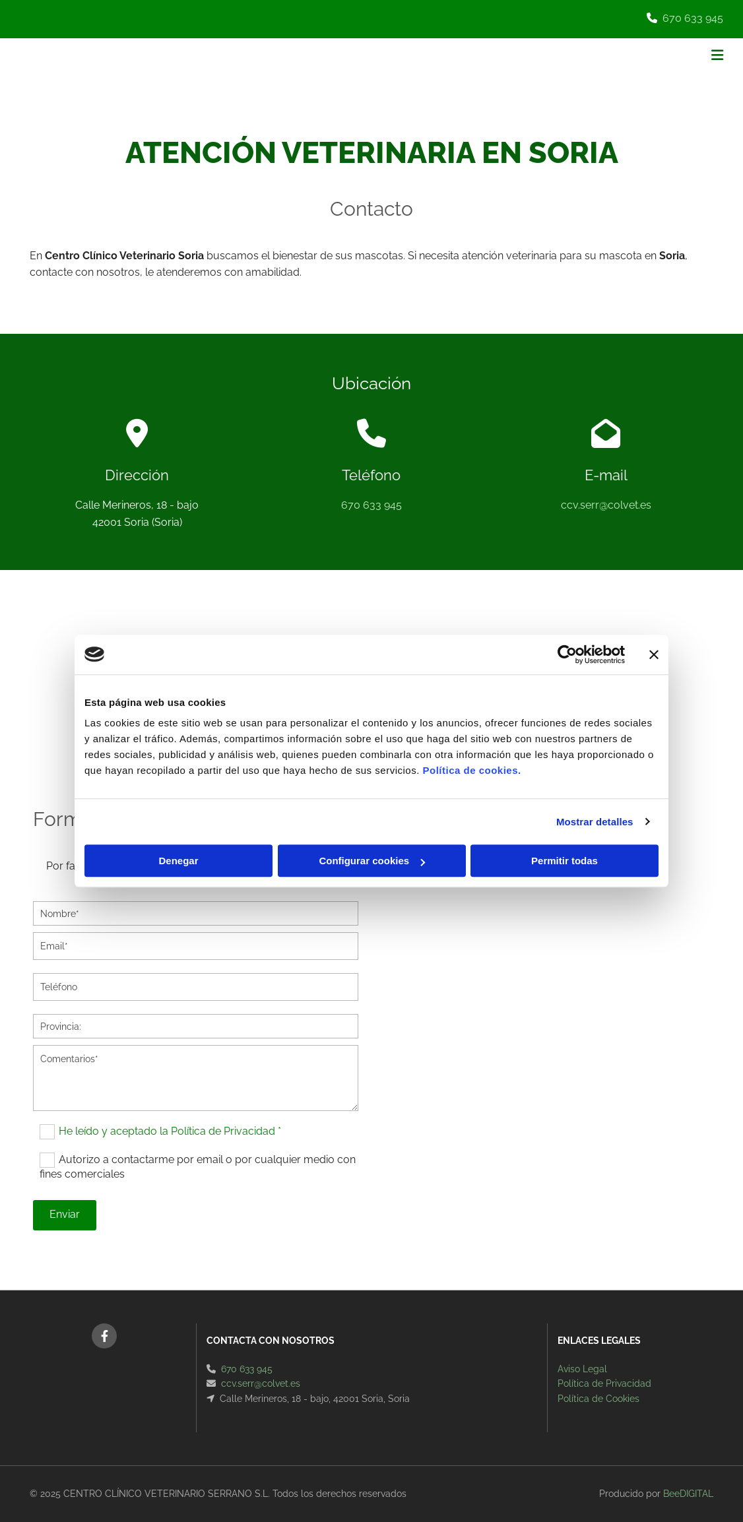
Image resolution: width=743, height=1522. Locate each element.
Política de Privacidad (604, 1383)
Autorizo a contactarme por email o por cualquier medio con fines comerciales (198, 1166)
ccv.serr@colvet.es (606, 505)
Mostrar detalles (594, 821)
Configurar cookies (372, 860)
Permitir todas (564, 860)
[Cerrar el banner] (654, 654)
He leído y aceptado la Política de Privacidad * (170, 1131)
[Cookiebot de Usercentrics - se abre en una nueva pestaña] (567, 654)
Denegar (178, 860)
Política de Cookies (598, 1398)
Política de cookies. (471, 770)
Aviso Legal (582, 1369)
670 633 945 (692, 18)
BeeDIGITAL (688, 1493)
